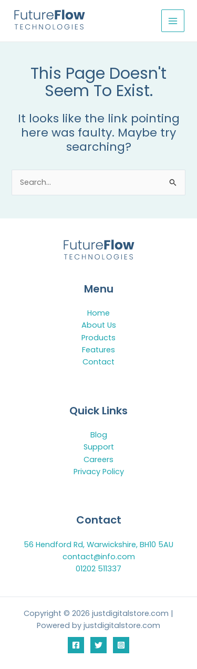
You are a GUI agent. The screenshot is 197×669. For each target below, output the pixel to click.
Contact (98, 362)
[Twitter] (98, 645)
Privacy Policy (99, 471)
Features (98, 349)
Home (98, 313)
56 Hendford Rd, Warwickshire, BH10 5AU (98, 544)
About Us (98, 325)
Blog (98, 435)
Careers (98, 459)
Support (99, 447)
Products (98, 337)
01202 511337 (98, 568)
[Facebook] (76, 645)
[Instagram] (121, 645)
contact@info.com (99, 556)
